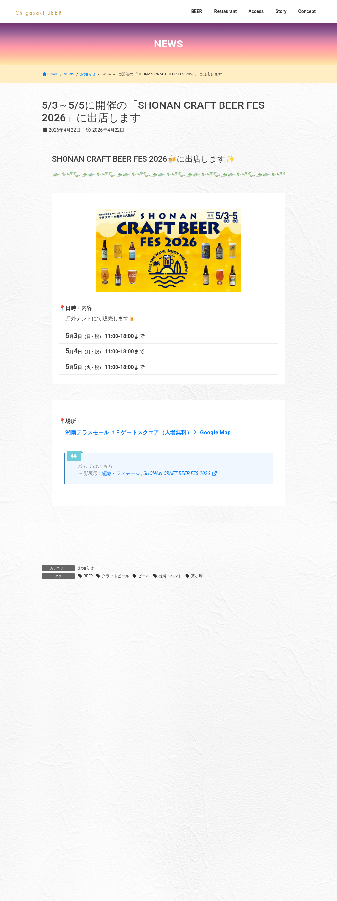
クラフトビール (115, 576)
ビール (144, 576)
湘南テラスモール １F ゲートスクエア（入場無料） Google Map (148, 432)
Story (224, 741)
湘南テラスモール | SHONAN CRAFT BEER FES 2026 (159, 473)
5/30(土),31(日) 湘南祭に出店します (84, 697)
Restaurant (150, 741)
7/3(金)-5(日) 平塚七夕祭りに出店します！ (92, 646)
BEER (88, 576)
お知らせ (86, 568)
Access (190, 741)
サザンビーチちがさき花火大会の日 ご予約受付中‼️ (104, 619)
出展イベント (170, 576)
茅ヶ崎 (197, 576)
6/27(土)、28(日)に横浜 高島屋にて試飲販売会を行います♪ (111, 672)
